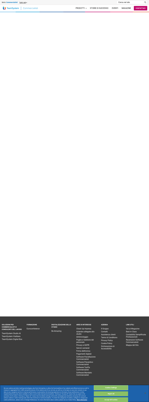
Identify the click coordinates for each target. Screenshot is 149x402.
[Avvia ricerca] (145, 2)
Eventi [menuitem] (115, 8)
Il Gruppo (105, 329)
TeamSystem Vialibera (11, 336)
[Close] (145, 393)
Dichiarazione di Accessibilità (107, 347)
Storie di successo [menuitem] (99, 8)
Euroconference (33, 329)
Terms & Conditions (109, 337)
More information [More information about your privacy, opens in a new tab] (82, 400)
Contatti (104, 332)
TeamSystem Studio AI (11, 333)
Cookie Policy (106, 343)
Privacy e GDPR (82, 345)
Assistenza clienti (108, 334)
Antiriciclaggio (82, 337)
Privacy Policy (107, 340)
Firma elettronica (83, 351)
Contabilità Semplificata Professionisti (136, 335)
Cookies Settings (111, 388)
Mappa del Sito (132, 345)
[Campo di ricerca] (130, 2)
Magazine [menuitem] (126, 8)
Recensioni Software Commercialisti (134, 341)
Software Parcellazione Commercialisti (85, 358)
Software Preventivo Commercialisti (84, 363)
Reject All (111, 394)
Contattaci (140, 8)
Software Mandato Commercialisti (84, 374)
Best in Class (131, 332)
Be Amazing (56, 331)
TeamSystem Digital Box (12, 339)
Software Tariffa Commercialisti (83, 368)
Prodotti (81, 8)
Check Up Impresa (83, 329)
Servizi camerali (82, 348)
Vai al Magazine (132, 329)
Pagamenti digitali (83, 354)
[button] (23, 2)
